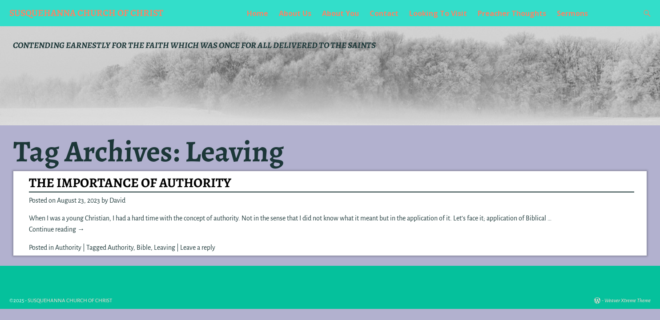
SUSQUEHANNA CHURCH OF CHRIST (86, 12)
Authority (68, 247)
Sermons (572, 13)
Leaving (164, 247)
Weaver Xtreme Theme (627, 301)
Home (257, 13)
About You (340, 13)
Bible (144, 247)
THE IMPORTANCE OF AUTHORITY (130, 183)
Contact (384, 13)
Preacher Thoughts (512, 13)
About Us (295, 13)
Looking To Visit (438, 13)
